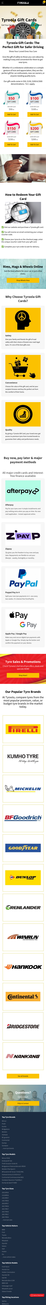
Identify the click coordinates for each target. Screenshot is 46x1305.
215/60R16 (5, 1195)
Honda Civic (5, 1269)
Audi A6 (4, 1278)
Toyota (4, 1235)
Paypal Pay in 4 (12, 592)
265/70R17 (5, 1209)
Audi (3, 1249)
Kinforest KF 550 (7, 1161)
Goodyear (5, 1145)
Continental (5, 1140)
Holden (4, 1251)
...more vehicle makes (8, 1257)
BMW (3, 1230)
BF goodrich (5, 1137)
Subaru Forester (7, 1291)
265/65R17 (5, 1203)
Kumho (4, 1126)
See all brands (23, 1076)
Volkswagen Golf (7, 1286)
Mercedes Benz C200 (8, 1280)
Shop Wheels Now (23, 280)
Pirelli (4, 1124)
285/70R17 (5, 1214)
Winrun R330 (6, 1158)
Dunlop (4, 1143)
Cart (44, 1)
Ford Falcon (5, 1267)
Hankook (5, 1135)
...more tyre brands (8, 1148)
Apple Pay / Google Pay (16, 633)
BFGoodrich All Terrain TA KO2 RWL (13, 1172)
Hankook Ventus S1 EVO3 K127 (11, 1174)
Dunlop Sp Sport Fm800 (9, 1183)
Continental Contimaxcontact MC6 (13, 1177)
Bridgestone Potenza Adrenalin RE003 (14, 1166)
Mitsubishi (5, 1240)
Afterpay (9, 504)
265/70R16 (5, 1206)
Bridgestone (6, 1129)
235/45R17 (5, 1198)
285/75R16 (5, 1217)
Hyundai (4, 1243)
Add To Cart (11, 114)
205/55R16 (5, 1192)
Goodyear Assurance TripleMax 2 (12, 1180)
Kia (3, 1254)
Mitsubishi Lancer (7, 1289)
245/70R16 (5, 1201)
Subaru (4, 1246)
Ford (3, 1232)
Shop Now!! (23, 675)
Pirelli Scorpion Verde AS (9, 1163)
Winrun (4, 1121)
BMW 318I (5, 1283)
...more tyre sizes (7, 1220)
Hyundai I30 (5, 1275)
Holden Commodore (8, 1272)
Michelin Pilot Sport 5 (8, 1169)
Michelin (4, 1132)
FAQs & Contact (23, 1103)
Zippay (8, 548)
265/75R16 (5, 1212)
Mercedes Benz (6, 1238)
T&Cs (27, 84)
